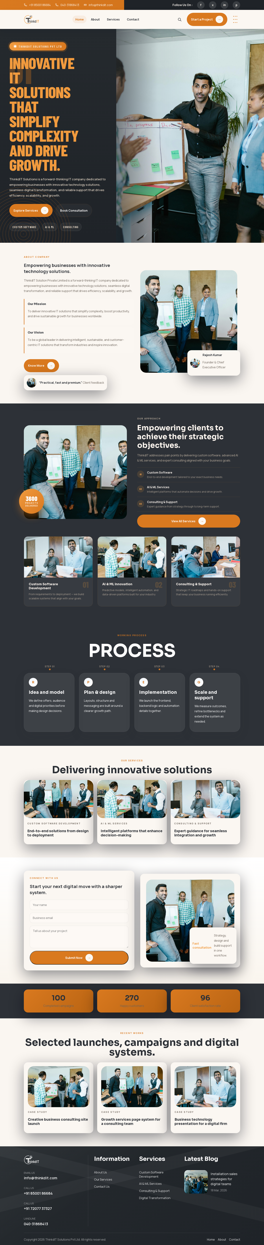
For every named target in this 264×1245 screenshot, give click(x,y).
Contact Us (102, 1186)
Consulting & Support (154, 1191)
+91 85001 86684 (38, 1193)
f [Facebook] (200, 5)
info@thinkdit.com (40, 1178)
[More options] (235, 19)
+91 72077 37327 (38, 1208)
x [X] (213, 5)
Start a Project (207, 19)
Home (79, 19)
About (95, 19)
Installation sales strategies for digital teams (224, 1178)
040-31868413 (36, 1223)
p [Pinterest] (236, 5)
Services (113, 19)
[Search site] (179, 19)
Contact (133, 19)
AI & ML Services (150, 1183)
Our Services (103, 1179)
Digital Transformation (154, 1198)
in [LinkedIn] (224, 5)
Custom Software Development (151, 1174)
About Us (100, 1172)
